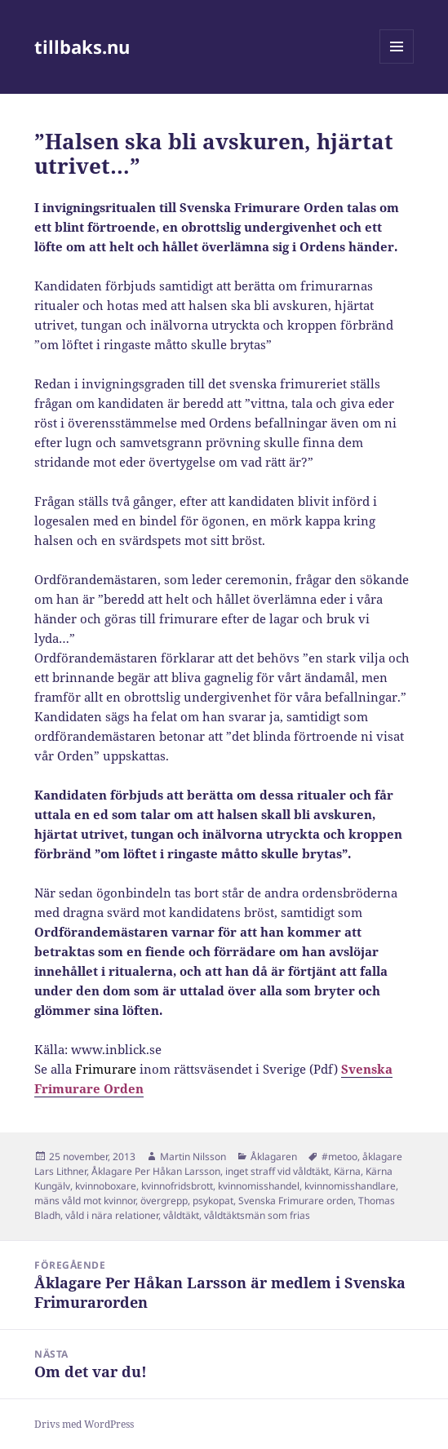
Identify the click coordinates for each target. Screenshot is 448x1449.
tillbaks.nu (82, 46)
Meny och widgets (397, 63)
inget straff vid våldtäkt (277, 1171)
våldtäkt (181, 1215)
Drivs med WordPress (84, 1424)
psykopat (213, 1201)
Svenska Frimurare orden (295, 1201)
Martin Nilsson (193, 1156)
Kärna (347, 1171)
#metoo (339, 1156)
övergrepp (164, 1201)
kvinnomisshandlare (350, 1186)
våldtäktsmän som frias (257, 1215)
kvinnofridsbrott (177, 1186)
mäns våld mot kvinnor (84, 1201)
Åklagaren (274, 1156)
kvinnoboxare (105, 1186)
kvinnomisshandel (258, 1186)
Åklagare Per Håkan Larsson (155, 1171)
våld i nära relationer (111, 1215)
